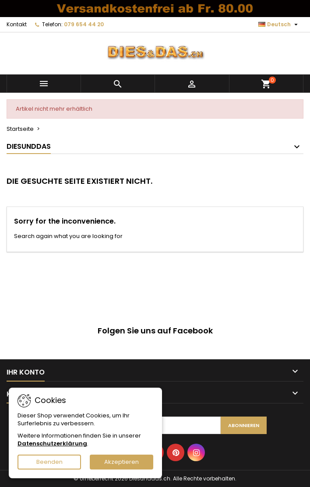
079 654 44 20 (84, 24)
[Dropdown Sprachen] (279, 24)
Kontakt (17, 24)
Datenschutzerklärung (52, 443)
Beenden (49, 462)
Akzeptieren (121, 462)
